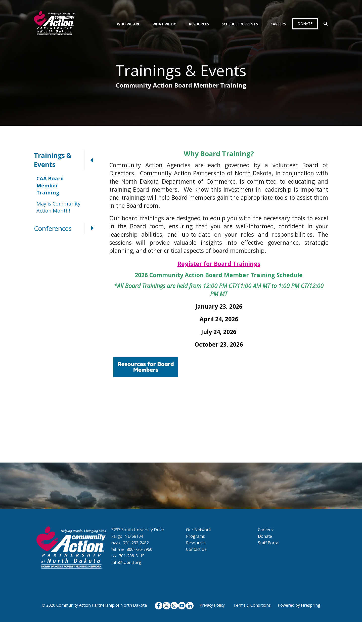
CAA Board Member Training (50, 185)
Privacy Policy (212, 605)
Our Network (198, 529)
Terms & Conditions (252, 605)
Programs (195, 536)
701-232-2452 (136, 543)
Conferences (66, 228)
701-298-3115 (132, 556)
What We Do (164, 24)
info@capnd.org (126, 562)
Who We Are (128, 24)
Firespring (310, 605)
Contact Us (196, 549)
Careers (278, 24)
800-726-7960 (139, 549)
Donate (305, 23)
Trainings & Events (66, 160)
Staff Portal (268, 543)
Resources (199, 24)
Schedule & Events (240, 24)
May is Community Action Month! (58, 207)
